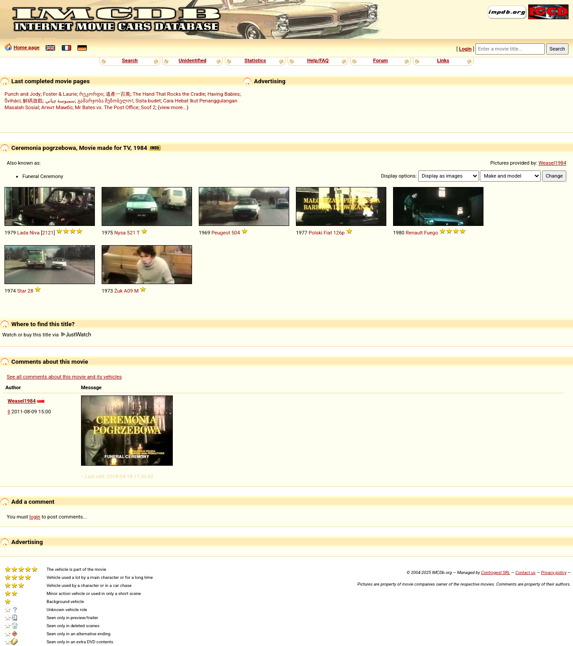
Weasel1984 (552, 163)
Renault (414, 233)
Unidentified (192, 60)
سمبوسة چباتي (60, 101)
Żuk (118, 291)
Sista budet (148, 101)
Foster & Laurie (60, 94)
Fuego (431, 233)
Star (21, 291)
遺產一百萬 (118, 94)
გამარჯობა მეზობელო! (105, 101)
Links (443, 60)
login (35, 517)
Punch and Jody (22, 94)
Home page (26, 47)
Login (465, 49)
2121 (47, 233)
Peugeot (220, 233)
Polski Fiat (320, 233)
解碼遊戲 (33, 101)
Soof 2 (148, 107)
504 (235, 233)
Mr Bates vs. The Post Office (106, 107)
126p (338, 233)
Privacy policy (553, 572)
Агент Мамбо (57, 107)
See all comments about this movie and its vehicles (64, 377)
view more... (173, 107)
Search (129, 60)
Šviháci (12, 101)
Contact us (525, 572)
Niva (34, 233)
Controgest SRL (495, 572)
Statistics (255, 60)
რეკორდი (91, 94)
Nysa (119, 233)
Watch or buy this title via (46, 335)
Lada (22, 233)
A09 (128, 291)
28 (31, 291)
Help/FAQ (318, 60)
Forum (380, 60)
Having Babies (223, 94)
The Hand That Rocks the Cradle (169, 94)
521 (131, 233)
